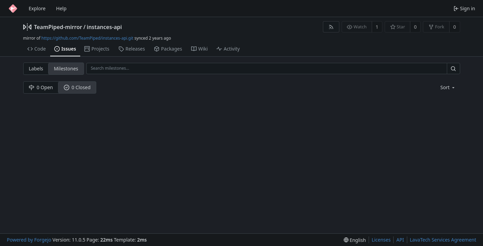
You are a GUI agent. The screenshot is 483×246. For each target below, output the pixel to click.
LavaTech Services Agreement (443, 239)
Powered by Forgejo (29, 239)
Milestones (66, 68)
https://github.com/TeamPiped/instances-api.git (87, 38)
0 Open (41, 87)
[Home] (13, 8)
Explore (37, 8)
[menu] (448, 87)
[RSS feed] (331, 26)
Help (61, 8)
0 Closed (77, 87)
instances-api (104, 27)
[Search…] (453, 68)
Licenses (381, 239)
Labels (36, 68)
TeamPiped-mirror (58, 27)
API (400, 239)
